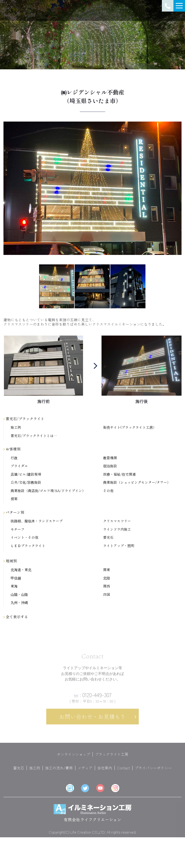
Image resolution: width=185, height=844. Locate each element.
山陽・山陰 (19, 594)
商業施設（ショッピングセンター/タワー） (136, 482)
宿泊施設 (110, 466)
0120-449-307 (92, 698)
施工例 (16, 427)
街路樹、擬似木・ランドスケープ (37, 521)
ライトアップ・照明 (118, 546)
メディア (85, 771)
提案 (14, 499)
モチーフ (18, 529)
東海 (14, 586)
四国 (106, 594)
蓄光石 (108, 537)
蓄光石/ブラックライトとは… (34, 436)
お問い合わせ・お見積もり (92, 720)
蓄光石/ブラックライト (23, 418)
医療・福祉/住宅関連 (119, 474)
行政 (14, 458)
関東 (106, 570)
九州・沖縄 (19, 602)
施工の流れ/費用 (59, 771)
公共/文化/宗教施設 (26, 482)
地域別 (10, 560)
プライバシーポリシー (153, 771)
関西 (106, 586)
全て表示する (15, 616)
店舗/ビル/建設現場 (26, 474)
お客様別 (12, 448)
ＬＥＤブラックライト (28, 546)
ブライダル (19, 466)
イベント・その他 (24, 537)
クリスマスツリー (117, 521)
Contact (123, 771)
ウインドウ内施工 (117, 529)
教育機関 (110, 458)
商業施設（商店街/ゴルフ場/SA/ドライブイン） (48, 491)
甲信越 (16, 578)
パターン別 (13, 512)
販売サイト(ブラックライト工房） (129, 427)
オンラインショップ (73, 757)
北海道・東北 (21, 570)
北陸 (106, 578)
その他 (108, 491)
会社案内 (104, 771)
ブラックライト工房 (111, 757)
